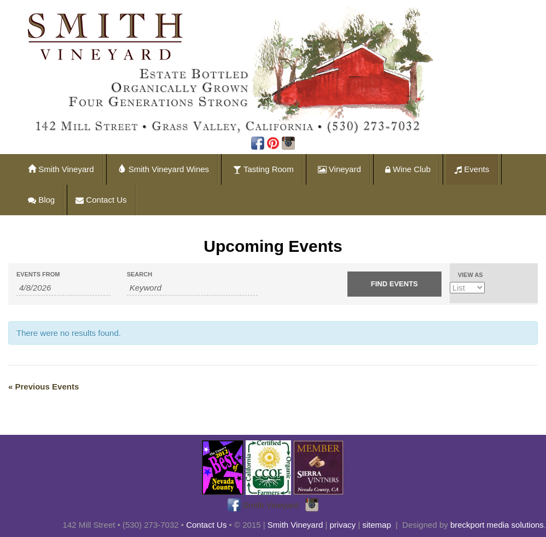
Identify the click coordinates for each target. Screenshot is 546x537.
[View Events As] (467, 287)
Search (139, 275)
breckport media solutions (497, 524)
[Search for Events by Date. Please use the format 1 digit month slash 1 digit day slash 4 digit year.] (63, 288)
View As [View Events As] (470, 275)
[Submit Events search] (394, 284)
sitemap (376, 524)
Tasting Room (263, 169)
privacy (343, 524)
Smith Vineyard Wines (163, 169)
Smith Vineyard (61, 169)
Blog (41, 199)
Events (472, 169)
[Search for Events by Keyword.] (192, 288)
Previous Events (43, 386)
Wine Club (408, 169)
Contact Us (100, 199)
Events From (38, 275)
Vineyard (339, 169)
